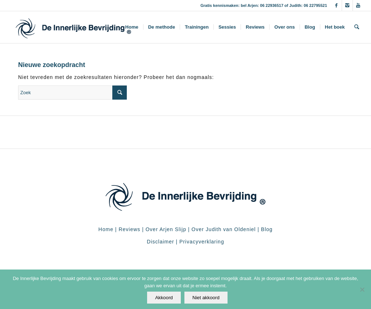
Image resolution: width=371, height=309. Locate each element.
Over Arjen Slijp (166, 229)
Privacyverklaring (201, 242)
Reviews (129, 229)
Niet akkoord (206, 297)
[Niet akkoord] (362, 289)
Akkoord (164, 297)
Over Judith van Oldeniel (223, 229)
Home (106, 229)
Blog (266, 229)
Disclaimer (160, 242)
